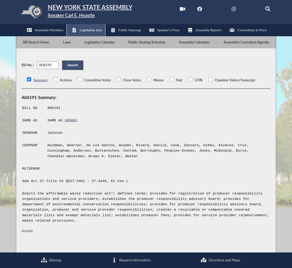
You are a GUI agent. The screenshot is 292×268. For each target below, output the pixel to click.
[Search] (263, 10)
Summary (40, 88)
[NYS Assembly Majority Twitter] (210, 10)
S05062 (71, 128)
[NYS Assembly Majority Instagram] (228, 10)
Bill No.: (28, 71)
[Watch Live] (176, 10)
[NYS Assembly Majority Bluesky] (245, 10)
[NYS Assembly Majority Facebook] (193, 10)
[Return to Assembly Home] (82, 13)
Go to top (28, 238)
